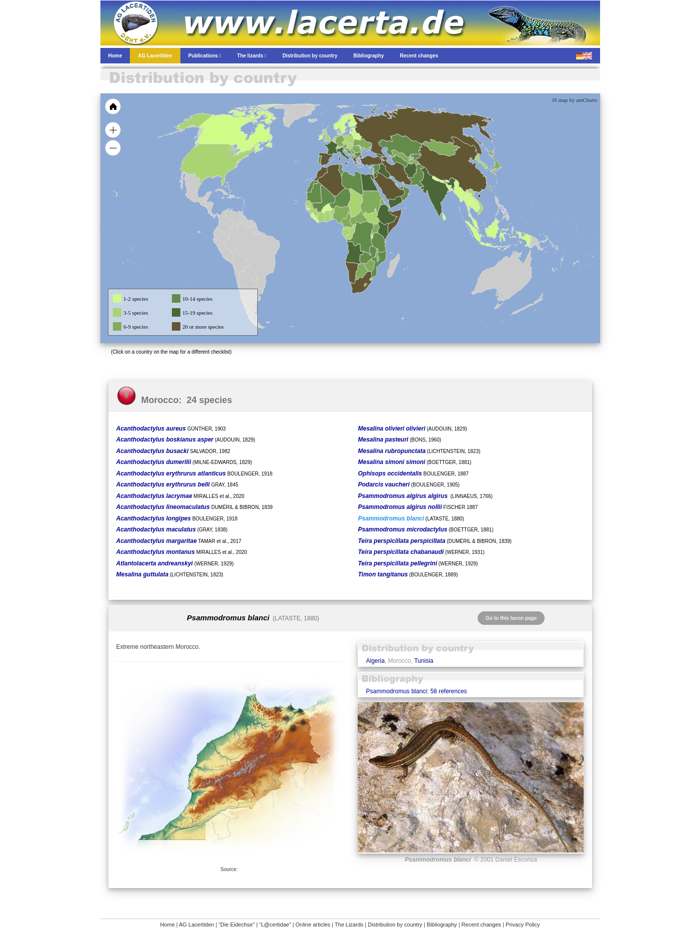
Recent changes (482, 925)
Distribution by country (395, 925)
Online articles (312, 925)
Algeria (375, 660)
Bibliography (442, 925)
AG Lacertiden (196, 925)
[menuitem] (401, 187)
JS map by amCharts (575, 100)
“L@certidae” (275, 925)
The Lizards (349, 925)
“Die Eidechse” (236, 925)
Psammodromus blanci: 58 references (416, 691)
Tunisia (423, 660)
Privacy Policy (523, 925)
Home (167, 925)
